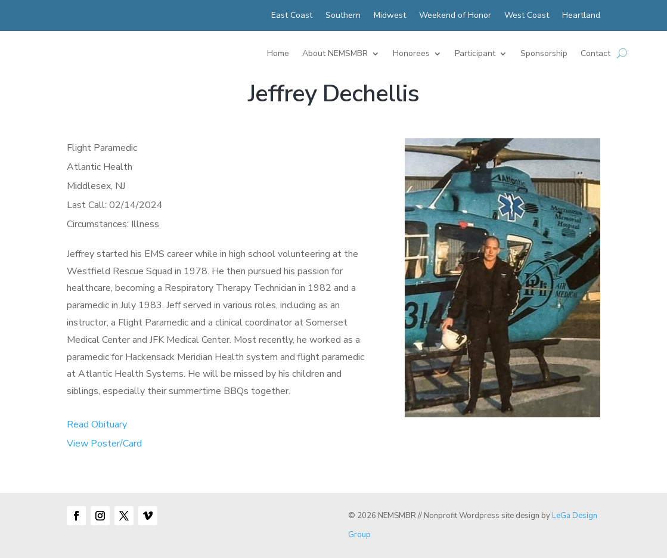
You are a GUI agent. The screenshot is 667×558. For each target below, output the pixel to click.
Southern (343, 16)
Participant (475, 54)
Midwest (390, 16)
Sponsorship (543, 54)
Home (278, 54)
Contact (595, 54)
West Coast (526, 16)
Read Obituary (97, 424)
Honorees (411, 54)
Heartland (581, 16)
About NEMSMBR (335, 54)
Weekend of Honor (455, 16)
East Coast (291, 16)
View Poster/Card (104, 443)
